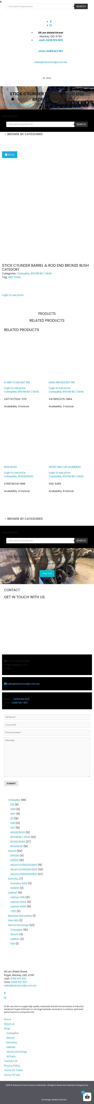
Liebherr (12, 892)
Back (9, 154)
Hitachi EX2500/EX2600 (23, 864)
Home (5, 104)
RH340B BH (16, 846)
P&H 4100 (13, 920)
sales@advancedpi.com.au (50, 62)
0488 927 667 (20, 702)
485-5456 (14, 277)
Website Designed (76, 1085)
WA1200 (14, 888)
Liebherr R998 (18, 906)
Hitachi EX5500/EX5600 (23, 874)
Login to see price (12, 295)
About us (9, 1024)
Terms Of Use (12, 1075)
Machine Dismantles (20, 915)
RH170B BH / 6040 (41, 273)
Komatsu (13, 878)
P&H (12, 943)
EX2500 (14, 860)
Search (81, 6)
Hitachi (12, 851)
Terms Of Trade (13, 1070)
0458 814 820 (21, 699)
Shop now (47, 573)
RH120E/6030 (25, 476)
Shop (15, 104)
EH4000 (14, 855)
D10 (12, 804)
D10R (13, 809)
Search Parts (10, 116)
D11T (12, 827)
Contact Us (10, 1061)
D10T (13, 813)
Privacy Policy (12, 1065)
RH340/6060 (17, 841)
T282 (13, 911)
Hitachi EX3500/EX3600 (23, 869)
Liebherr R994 (18, 902)
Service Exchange (18, 925)
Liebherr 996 (17, 897)
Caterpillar (27, 104)
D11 (11, 818)
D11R (12, 823)
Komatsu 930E (18, 883)
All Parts (11, 1056)
